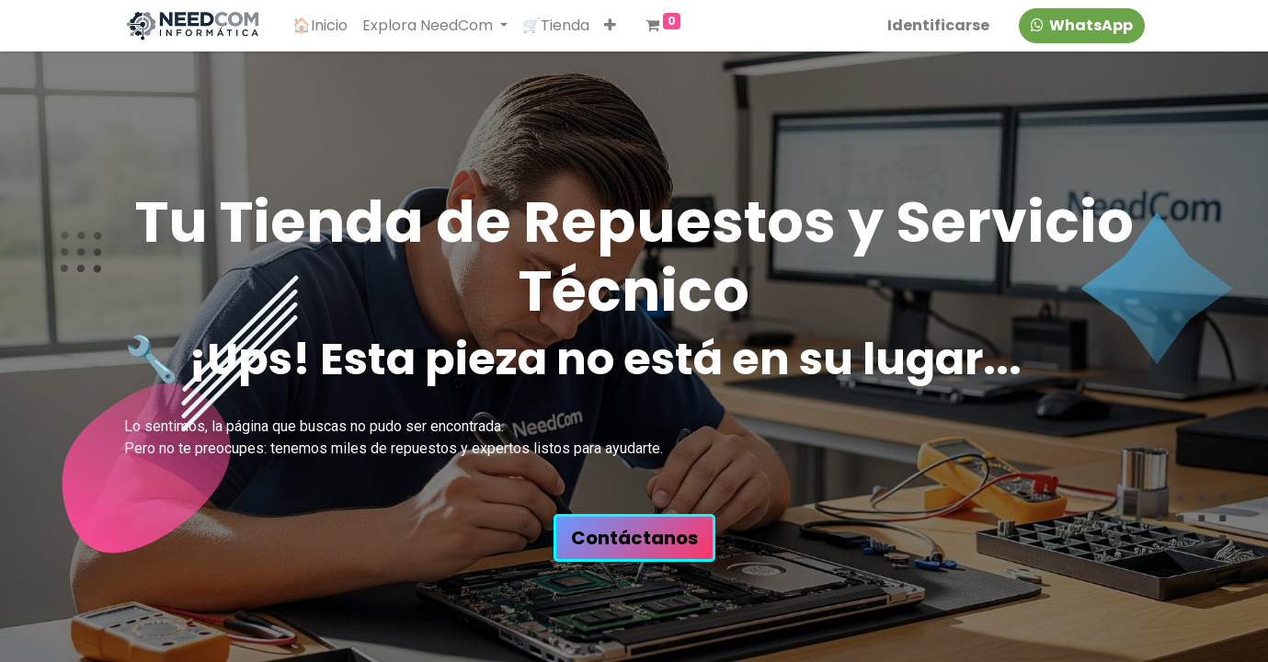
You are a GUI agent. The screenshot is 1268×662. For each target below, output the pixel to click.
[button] (610, 25)
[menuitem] (320, 25)
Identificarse (938, 25)
